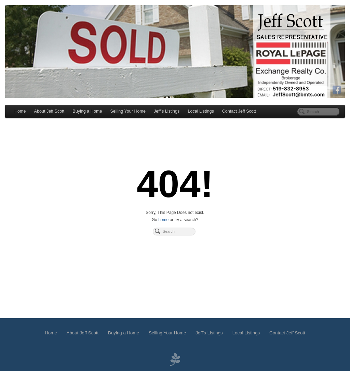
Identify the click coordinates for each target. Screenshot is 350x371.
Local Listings (201, 111)
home (163, 219)
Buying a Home (87, 111)
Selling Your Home (128, 111)
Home (20, 111)
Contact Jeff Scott (239, 111)
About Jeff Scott (49, 111)
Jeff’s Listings (166, 111)
